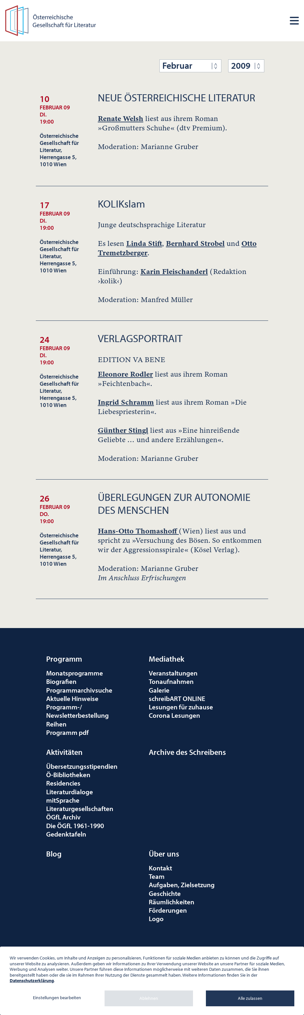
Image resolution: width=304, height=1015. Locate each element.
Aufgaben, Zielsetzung (182, 884)
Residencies (63, 783)
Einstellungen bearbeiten (57, 997)
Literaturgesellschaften (79, 808)
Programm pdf (67, 732)
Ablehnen (148, 998)
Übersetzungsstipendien (81, 766)
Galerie (159, 690)
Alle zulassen (250, 998)
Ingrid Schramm (126, 402)
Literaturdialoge (69, 791)
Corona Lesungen (174, 715)
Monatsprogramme (74, 673)
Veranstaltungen (173, 673)
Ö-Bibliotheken (68, 774)
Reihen (56, 724)
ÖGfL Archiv (63, 817)
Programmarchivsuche (79, 690)
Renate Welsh (120, 118)
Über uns (164, 853)
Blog (54, 853)
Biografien (61, 681)
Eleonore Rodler (125, 374)
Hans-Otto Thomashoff (138, 531)
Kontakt (160, 868)
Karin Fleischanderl (174, 271)
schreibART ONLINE (177, 698)
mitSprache (62, 800)
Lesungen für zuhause (181, 707)
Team (157, 876)
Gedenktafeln (66, 834)
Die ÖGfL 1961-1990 (75, 825)
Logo (156, 918)
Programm (64, 659)
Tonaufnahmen (171, 681)
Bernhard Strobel (195, 243)
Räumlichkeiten (171, 902)
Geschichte (165, 893)
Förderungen (168, 910)
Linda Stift (144, 243)
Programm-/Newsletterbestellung (77, 711)
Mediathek (166, 659)
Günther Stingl (123, 430)
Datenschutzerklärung (32, 980)
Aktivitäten (64, 752)
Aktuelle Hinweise (72, 698)
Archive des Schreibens (187, 752)
